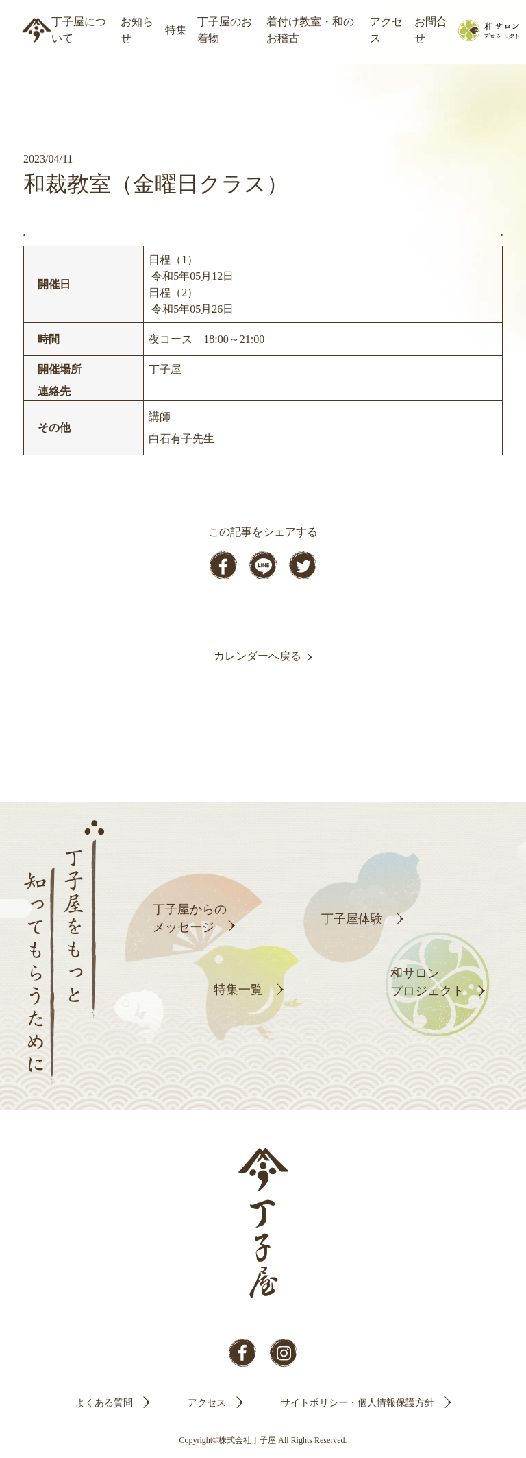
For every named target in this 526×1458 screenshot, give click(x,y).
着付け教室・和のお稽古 (310, 30)
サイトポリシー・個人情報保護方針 (357, 1403)
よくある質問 (104, 1403)
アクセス (386, 30)
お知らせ (137, 30)
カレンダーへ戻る (257, 656)
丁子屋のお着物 (224, 30)
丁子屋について (78, 30)
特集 (176, 30)
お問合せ (430, 30)
